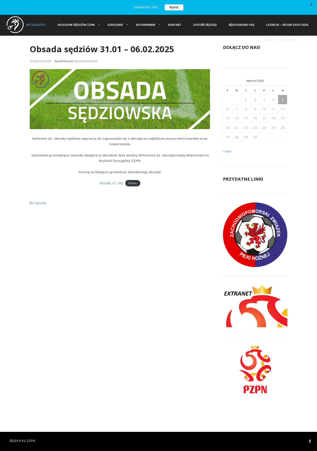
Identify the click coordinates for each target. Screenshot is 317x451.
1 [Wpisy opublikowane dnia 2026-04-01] (246, 99)
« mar (227, 151)
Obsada (40, 202)
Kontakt (174, 25)
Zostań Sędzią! (205, 25)
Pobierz (133, 183)
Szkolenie (115, 25)
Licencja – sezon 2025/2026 (287, 25)
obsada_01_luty (111, 183)
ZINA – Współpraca (280, 40)
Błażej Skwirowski (86, 61)
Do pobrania (145, 25)
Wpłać (174, 7)
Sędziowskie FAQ (241, 25)
